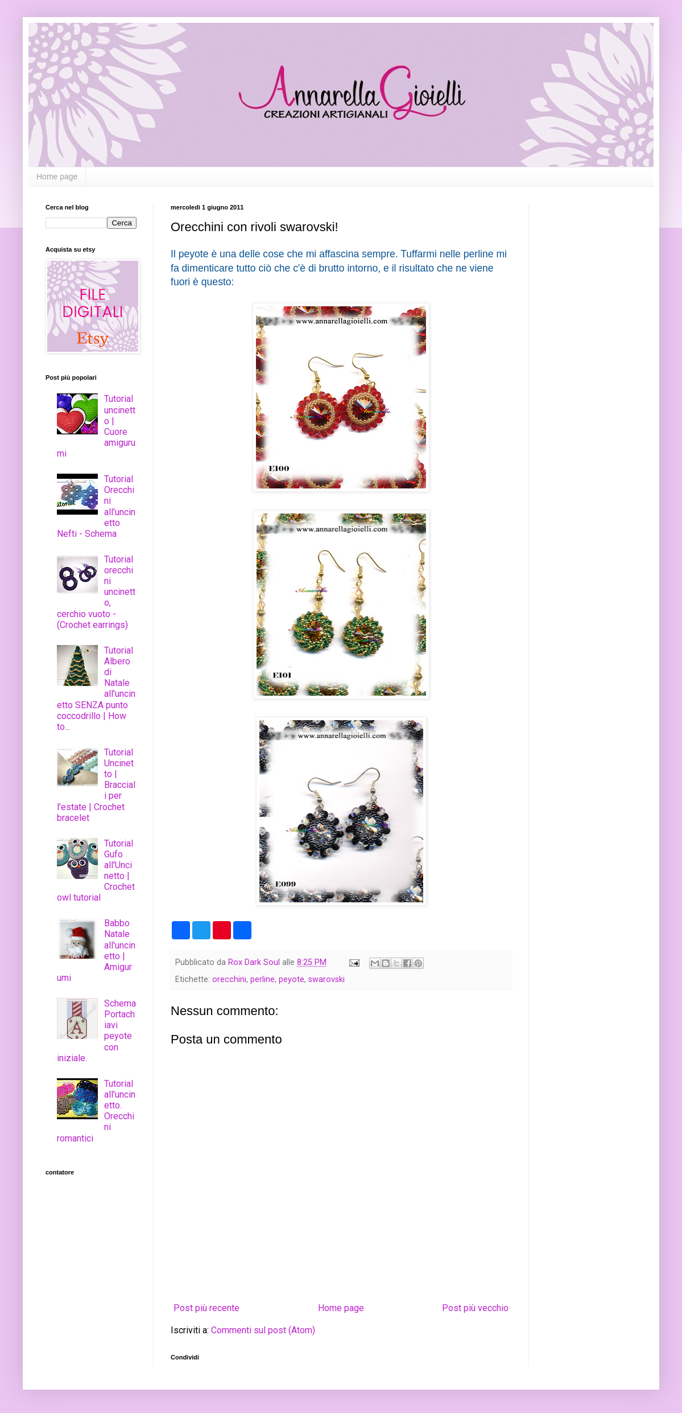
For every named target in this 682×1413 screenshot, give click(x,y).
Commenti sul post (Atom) (263, 1330)
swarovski (326, 979)
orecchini (229, 979)
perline (262, 979)
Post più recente (206, 1308)
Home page (56, 176)
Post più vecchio (475, 1308)
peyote (291, 979)
